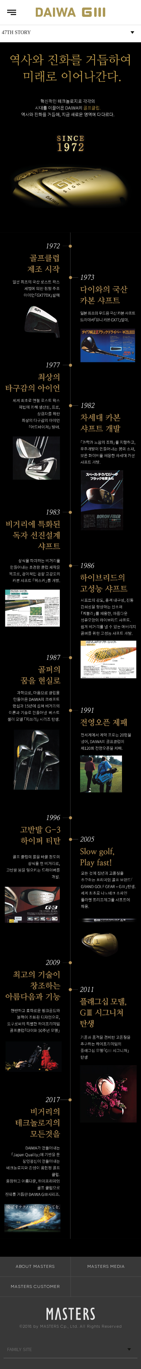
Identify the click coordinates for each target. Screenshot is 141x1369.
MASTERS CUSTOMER (35, 1286)
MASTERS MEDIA (106, 1266)
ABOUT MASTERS (35, 1266)
